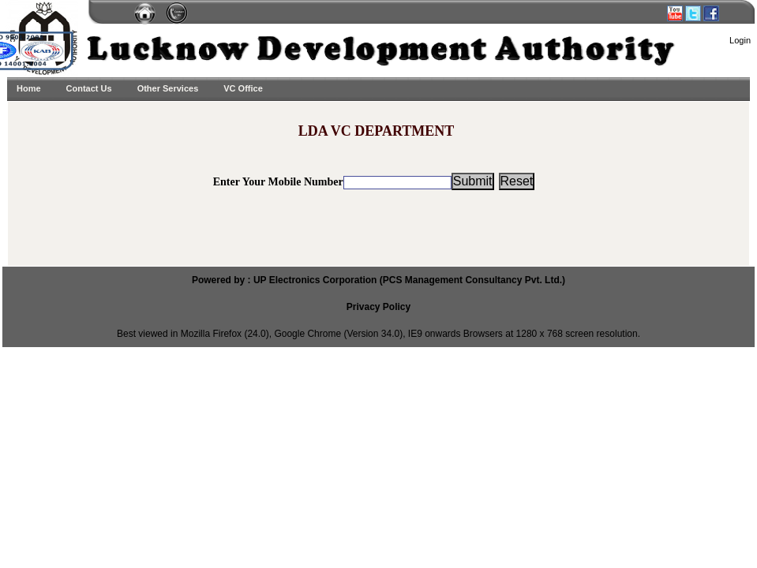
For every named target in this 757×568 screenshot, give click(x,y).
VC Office (243, 88)
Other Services (168, 88)
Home (29, 88)
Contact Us (89, 88)
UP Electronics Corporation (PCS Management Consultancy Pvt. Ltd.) (409, 280)
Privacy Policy (378, 306)
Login (740, 40)
